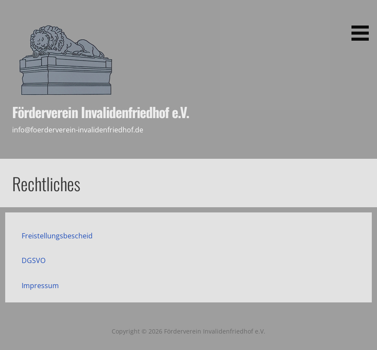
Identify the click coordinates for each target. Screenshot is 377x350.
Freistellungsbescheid (57, 236)
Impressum (40, 285)
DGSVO (33, 260)
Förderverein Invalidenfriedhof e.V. (100, 112)
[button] (363, 22)
